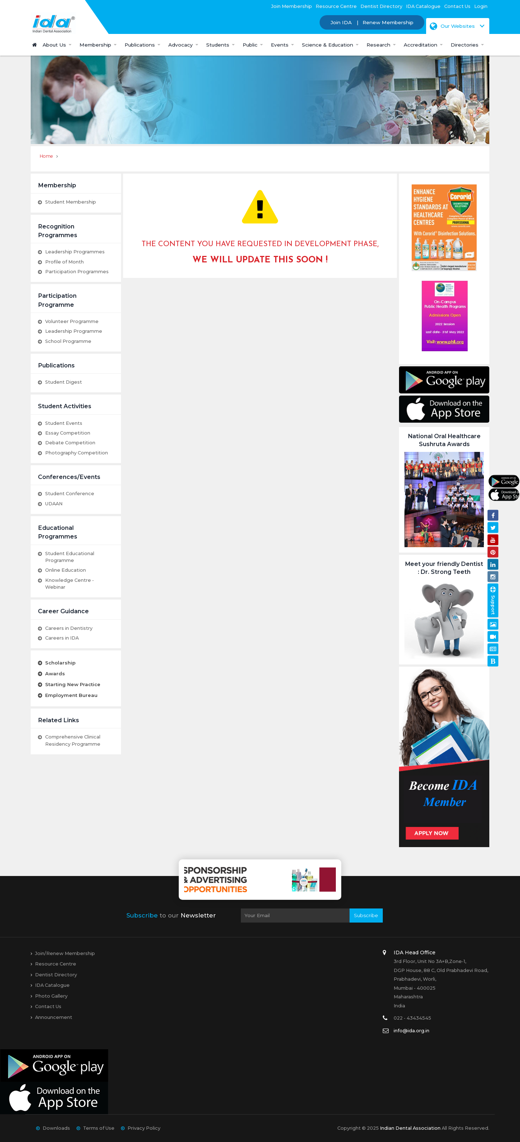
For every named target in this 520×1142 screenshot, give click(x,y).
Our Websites (452, 26)
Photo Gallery (51, 996)
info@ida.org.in (411, 1030)
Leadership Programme (73, 331)
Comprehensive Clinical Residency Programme (72, 740)
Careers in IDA (62, 638)
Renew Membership (388, 22)
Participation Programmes (77, 271)
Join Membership (291, 6)
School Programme (68, 341)
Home (46, 156)
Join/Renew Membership (65, 953)
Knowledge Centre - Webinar (69, 583)
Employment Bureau (71, 695)
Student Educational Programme (69, 556)
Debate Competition (70, 442)
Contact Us (457, 6)
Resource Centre (336, 6)
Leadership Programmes (75, 251)
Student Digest (63, 382)
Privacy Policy (143, 1128)
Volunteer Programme (72, 321)
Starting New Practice (72, 684)
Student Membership (70, 202)
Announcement (53, 1017)
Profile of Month (64, 262)
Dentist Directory (381, 6)
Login (481, 6)
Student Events (63, 423)
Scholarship (60, 663)
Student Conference (69, 493)
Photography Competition (76, 453)
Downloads (56, 1128)
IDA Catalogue (423, 6)
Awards (55, 673)
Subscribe (366, 915)
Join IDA (341, 22)
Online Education (65, 570)
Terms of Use (98, 1128)
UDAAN (53, 503)
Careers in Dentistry (68, 628)
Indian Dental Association (410, 1128)
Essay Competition (67, 433)
